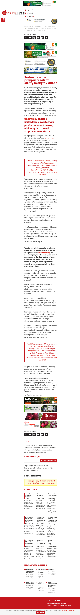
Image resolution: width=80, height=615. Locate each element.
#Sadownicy (48, 163)
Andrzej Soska (30, 445)
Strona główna (28, 26)
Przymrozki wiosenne (48, 448)
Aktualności (38, 26)
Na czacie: (30, 16)
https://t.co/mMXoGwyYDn (42, 170)
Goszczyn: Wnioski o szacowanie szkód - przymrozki (41, 543)
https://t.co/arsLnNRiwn (46, 355)
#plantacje (39, 161)
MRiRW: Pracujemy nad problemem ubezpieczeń (52, 543)
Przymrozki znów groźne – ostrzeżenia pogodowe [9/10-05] (52, 497)
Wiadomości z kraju (49, 26)
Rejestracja (30, 13)
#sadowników (40, 346)
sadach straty (44, 252)
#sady (48, 161)
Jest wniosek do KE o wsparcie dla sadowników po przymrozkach (53, 521)
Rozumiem (40, 612)
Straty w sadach (30, 450)
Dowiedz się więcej (68, 610)
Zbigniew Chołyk (41, 452)
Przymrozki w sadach (32, 448)
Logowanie (30, 10)
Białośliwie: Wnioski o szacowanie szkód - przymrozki (29, 520)
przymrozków (50, 138)
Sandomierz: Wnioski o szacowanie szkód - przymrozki (29, 543)
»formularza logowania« (45, 483)
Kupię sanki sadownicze (30, 582)
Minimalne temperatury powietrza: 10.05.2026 (41, 496)
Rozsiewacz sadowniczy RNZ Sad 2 (30, 571)
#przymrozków (34, 351)
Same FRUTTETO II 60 (41, 583)
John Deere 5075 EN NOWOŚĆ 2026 (29, 496)
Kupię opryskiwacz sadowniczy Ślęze (52, 584)
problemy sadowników (44, 445)
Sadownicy (30, 119)
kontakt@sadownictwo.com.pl (62, 605)
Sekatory (51, 569)
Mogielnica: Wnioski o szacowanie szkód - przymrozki (41, 520)
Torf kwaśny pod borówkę (42, 571)
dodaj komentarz (50, 460)
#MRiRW (30, 344)
